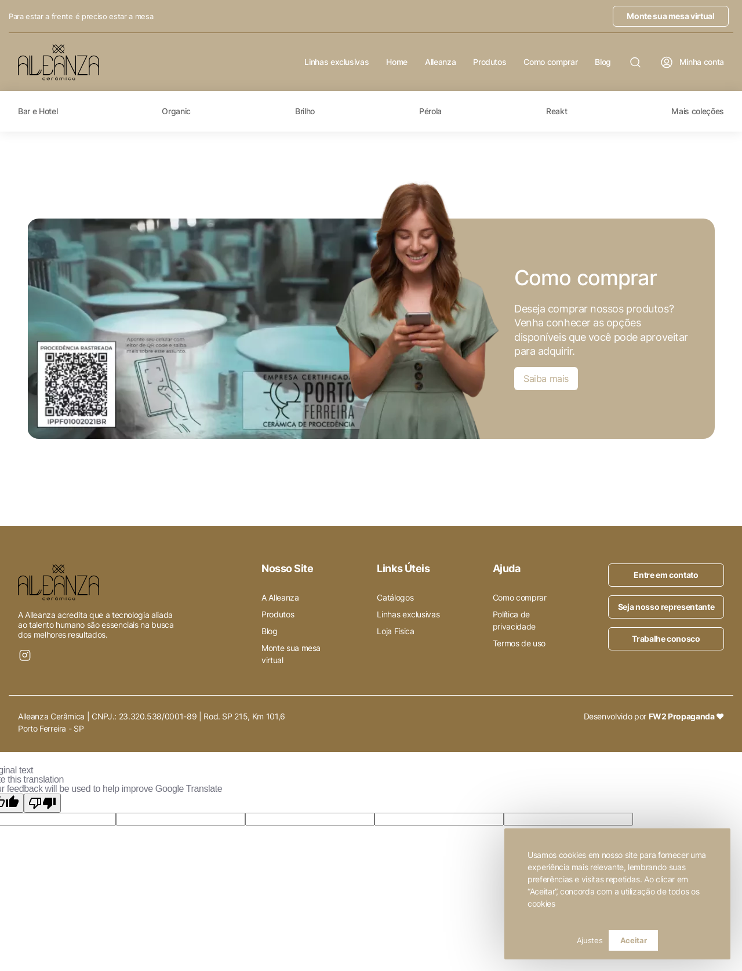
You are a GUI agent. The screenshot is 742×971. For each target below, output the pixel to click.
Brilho (305, 111)
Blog (603, 62)
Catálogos (395, 597)
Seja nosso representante (666, 607)
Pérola (430, 111)
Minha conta (692, 62)
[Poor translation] (42, 803)
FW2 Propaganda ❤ (686, 716)
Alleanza (440, 62)
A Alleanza (280, 597)
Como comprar (550, 62)
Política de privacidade (514, 620)
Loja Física (395, 631)
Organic (176, 111)
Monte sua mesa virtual (670, 16)
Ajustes (590, 940)
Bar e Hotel (37, 111)
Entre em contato (666, 575)
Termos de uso (519, 643)
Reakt (556, 111)
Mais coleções (697, 111)
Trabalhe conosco (666, 638)
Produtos (489, 62)
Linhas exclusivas (336, 62)
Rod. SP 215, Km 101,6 (244, 716)
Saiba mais (546, 378)
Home (397, 62)
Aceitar (633, 940)
